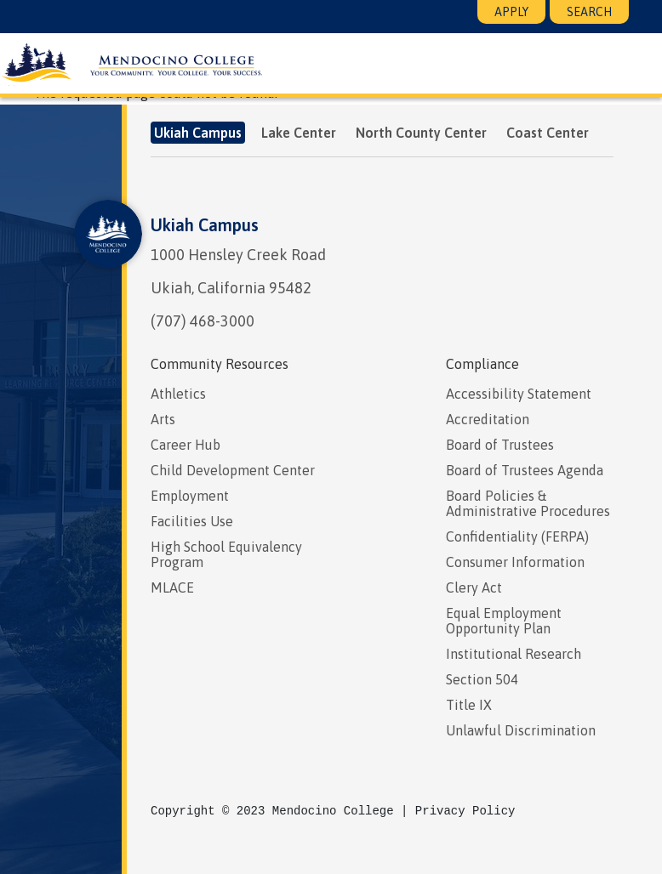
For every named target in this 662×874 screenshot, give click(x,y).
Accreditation (487, 419)
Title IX (469, 704)
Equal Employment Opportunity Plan (504, 620)
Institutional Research (513, 653)
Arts (163, 419)
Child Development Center (233, 470)
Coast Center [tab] (547, 132)
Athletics (178, 393)
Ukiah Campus (205, 225)
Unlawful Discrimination (521, 730)
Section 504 (482, 679)
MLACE (172, 587)
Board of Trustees (500, 444)
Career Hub (185, 444)
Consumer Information (515, 562)
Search (589, 12)
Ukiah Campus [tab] (198, 132)
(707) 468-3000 (202, 321)
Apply (511, 12)
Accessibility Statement (518, 393)
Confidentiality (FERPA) (517, 536)
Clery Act (474, 587)
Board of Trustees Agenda (524, 470)
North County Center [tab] (421, 132)
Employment (190, 495)
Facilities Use (192, 521)
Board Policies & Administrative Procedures (528, 503)
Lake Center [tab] (298, 132)
